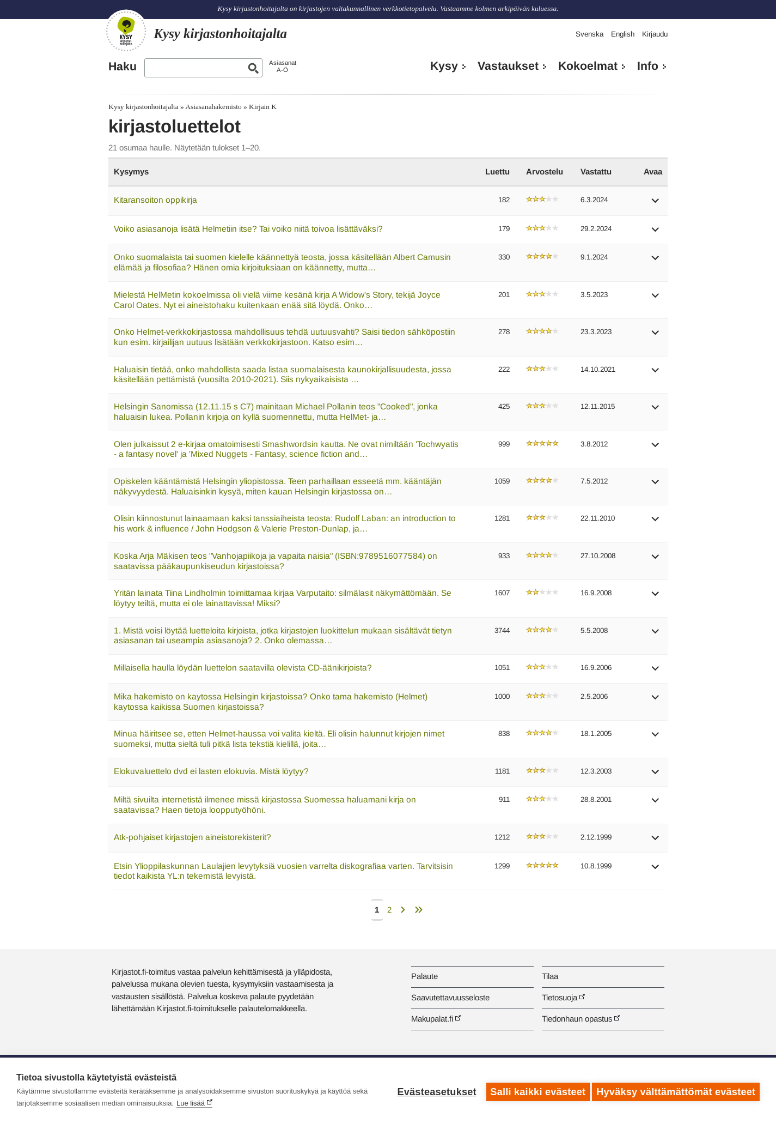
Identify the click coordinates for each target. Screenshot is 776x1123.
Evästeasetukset (433, 1090)
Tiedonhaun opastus (577, 1018)
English (622, 34)
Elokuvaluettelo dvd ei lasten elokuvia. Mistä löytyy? (211, 771)
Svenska (589, 34)
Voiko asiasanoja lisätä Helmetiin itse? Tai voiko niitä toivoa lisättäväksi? (248, 228)
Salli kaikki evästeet (535, 1090)
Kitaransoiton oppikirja (155, 199)
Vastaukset (508, 66)
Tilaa (550, 976)
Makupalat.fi (432, 1018)
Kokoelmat (588, 66)
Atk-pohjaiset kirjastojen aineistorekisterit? (192, 837)
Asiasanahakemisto (213, 106)
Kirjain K (263, 106)
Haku (122, 66)
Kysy (444, 66)
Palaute (424, 976)
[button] (655, 204)
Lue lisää (190, 1103)
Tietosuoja (559, 997)
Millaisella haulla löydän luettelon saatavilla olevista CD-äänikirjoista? (243, 667)
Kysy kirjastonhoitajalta (143, 106)
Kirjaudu (655, 34)
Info (647, 66)
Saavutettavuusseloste (450, 997)
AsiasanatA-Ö (282, 66)
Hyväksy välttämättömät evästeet (675, 1090)
